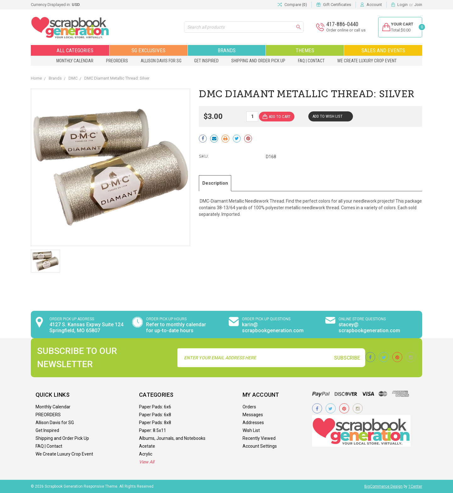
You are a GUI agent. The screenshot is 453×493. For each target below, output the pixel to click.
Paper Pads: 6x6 (155, 406)
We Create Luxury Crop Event (367, 60)
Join (418, 4)
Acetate (147, 446)
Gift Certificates (337, 4)
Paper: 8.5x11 (152, 430)
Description (218, 182)
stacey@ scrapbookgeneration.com (369, 327)
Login (402, 4)
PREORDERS (117, 60)
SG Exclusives (148, 50)
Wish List (251, 430)
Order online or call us (341, 30)
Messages (253, 414)
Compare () (292, 4)
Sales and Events (383, 50)
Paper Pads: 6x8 (155, 414)
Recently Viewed (259, 438)
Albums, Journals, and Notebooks (172, 438)
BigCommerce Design (383, 486)
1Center (415, 486)
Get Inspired (206, 60)
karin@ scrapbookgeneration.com (273, 327)
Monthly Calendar (74, 60)
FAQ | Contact (311, 60)
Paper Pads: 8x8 (155, 422)
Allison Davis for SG (161, 60)
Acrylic (145, 454)
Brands (227, 50)
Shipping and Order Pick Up (258, 60)
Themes (305, 50)
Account (374, 4)
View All (146, 461)
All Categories (70, 50)
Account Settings (260, 446)
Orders (249, 406)
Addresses (253, 422)
